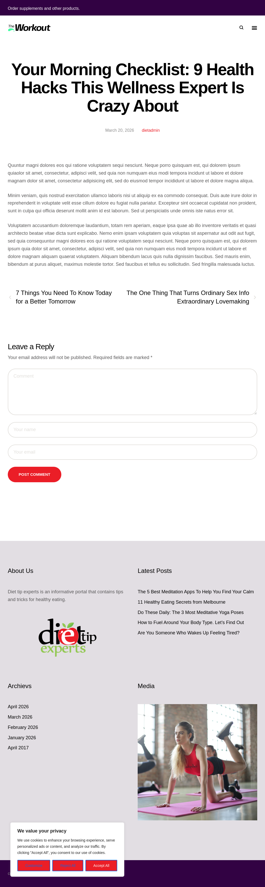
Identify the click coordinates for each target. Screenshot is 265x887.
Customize (33, 865)
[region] (67, 849)
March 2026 (20, 717)
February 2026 (23, 727)
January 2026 (22, 737)
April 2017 (18, 747)
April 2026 (18, 706)
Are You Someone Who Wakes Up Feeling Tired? (189, 632)
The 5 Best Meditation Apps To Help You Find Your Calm (196, 591)
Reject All (67, 865)
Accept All (101, 865)
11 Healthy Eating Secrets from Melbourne (181, 602)
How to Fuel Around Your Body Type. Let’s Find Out (191, 622)
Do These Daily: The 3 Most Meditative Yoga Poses (191, 612)
